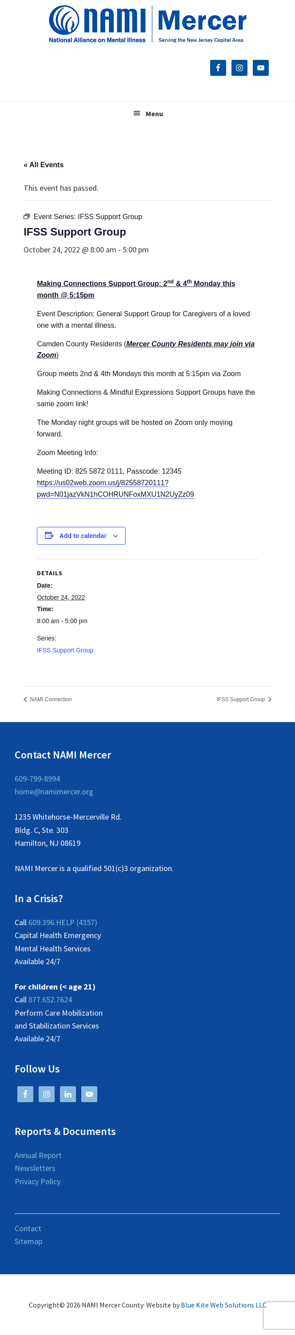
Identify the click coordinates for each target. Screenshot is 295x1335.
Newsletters (35, 1168)
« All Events (44, 165)
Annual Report (38, 1155)
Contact (28, 1228)
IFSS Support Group (65, 650)
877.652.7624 (50, 999)
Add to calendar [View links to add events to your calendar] (83, 535)
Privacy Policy (37, 1181)
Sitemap (28, 1241)
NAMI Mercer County (147, 24)
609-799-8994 (37, 779)
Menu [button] (154, 113)
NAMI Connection (50, 699)
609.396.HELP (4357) (62, 922)
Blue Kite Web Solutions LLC (224, 1304)
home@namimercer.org (54, 791)
